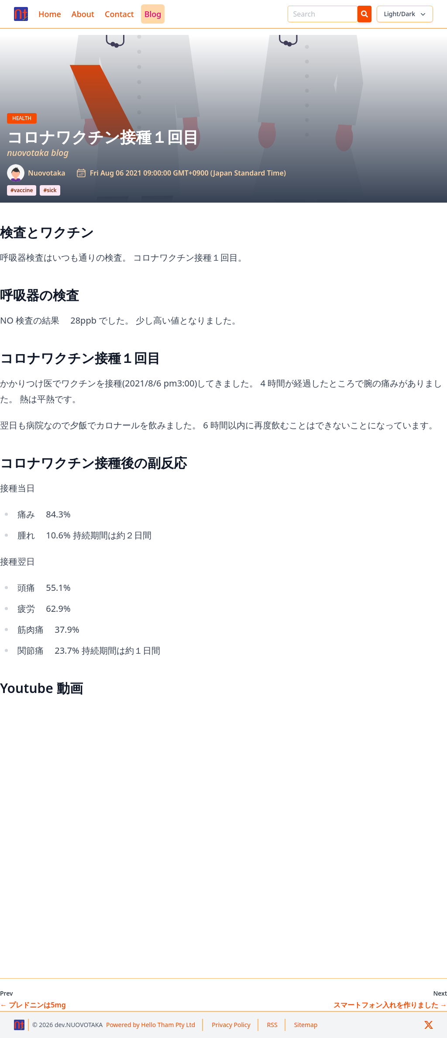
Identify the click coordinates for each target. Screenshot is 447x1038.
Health (24, 118)
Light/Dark (405, 14)
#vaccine (21, 190)
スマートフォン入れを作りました (390, 1005)
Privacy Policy (231, 1025)
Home (49, 14)
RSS (272, 1025)
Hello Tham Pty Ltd (150, 1025)
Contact (119, 14)
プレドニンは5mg (33, 1005)
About (83, 14)
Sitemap (306, 1025)
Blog (153, 14)
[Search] (323, 14)
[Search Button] (364, 14)
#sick (49, 190)
